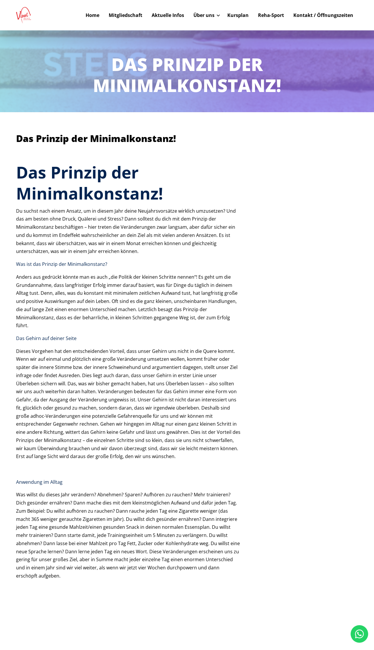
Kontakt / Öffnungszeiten (323, 15)
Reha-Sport (271, 15)
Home (92, 15)
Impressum (275, 627)
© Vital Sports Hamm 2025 (45, 627)
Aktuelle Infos (168, 15)
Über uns (203, 15)
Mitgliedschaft (125, 15)
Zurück (36, 125)
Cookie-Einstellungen (339, 627)
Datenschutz (303, 627)
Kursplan (238, 15)
